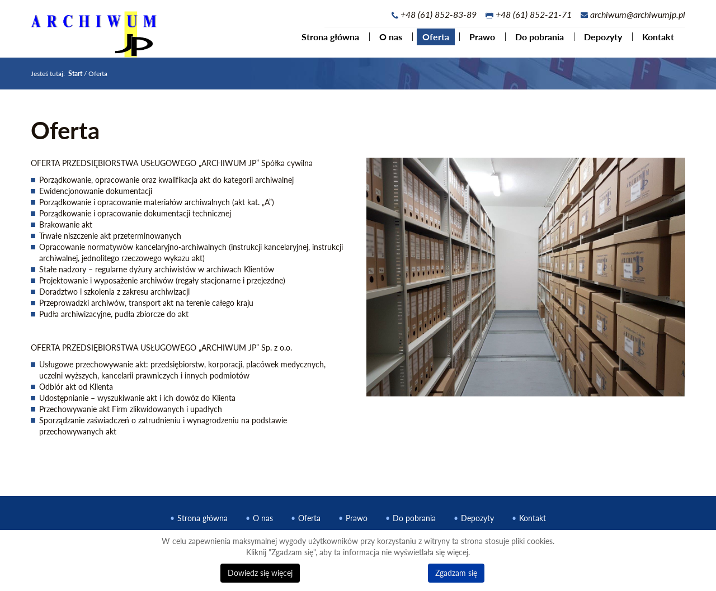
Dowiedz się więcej (260, 573)
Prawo (478, 41)
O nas (386, 41)
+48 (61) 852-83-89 (439, 14)
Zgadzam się (456, 573)
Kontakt (654, 41)
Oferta (431, 41)
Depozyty (599, 41)
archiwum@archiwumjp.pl (637, 14)
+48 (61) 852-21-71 (534, 14)
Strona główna (326, 41)
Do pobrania (535, 41)
